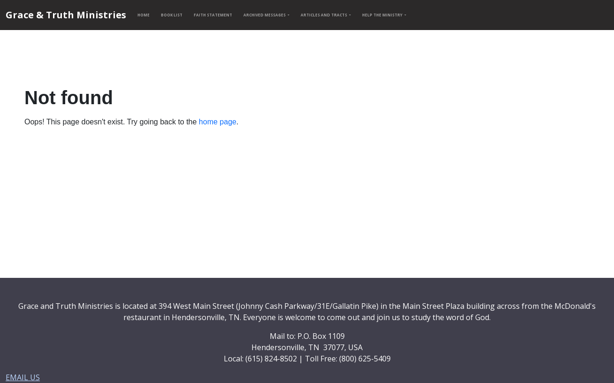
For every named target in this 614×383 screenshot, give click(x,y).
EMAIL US (23, 377)
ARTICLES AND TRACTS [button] (324, 14)
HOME (143, 14)
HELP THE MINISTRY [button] (382, 14)
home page (217, 122)
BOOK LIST (171, 14)
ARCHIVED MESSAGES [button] (265, 14)
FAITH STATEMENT (213, 14)
